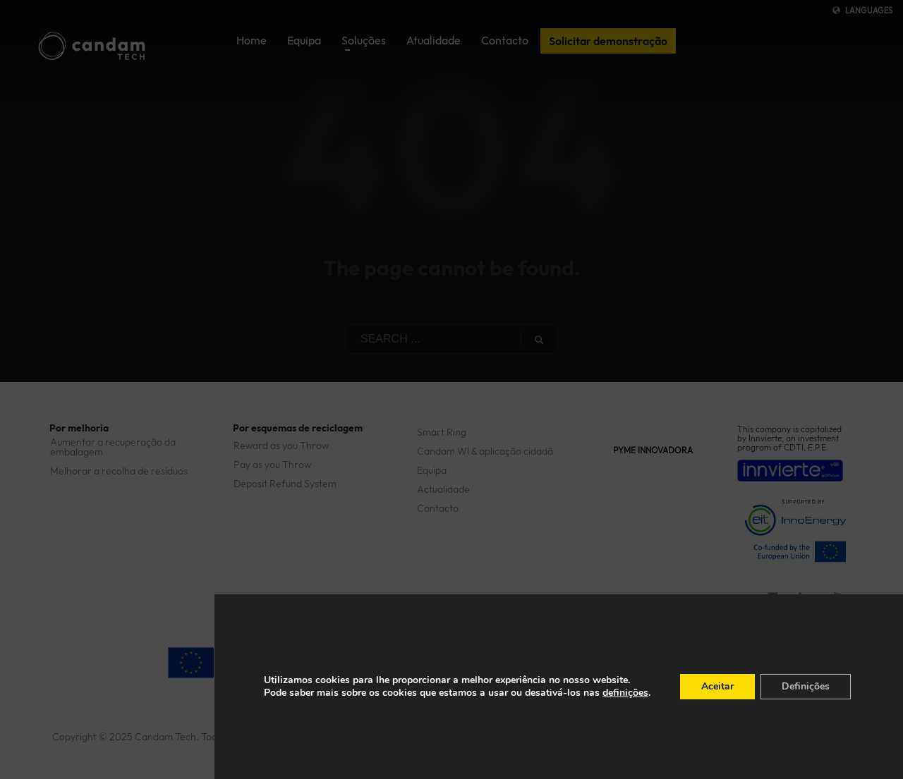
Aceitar (717, 686)
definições (625, 693)
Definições (806, 686)
